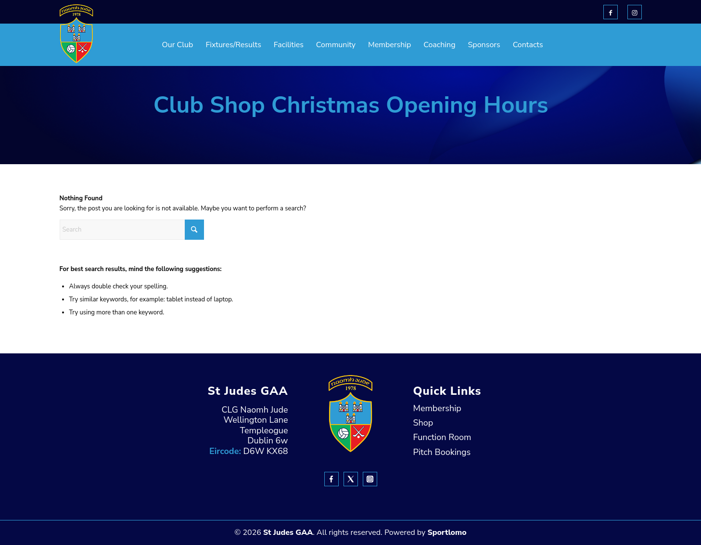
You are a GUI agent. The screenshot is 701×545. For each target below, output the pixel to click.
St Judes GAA (288, 532)
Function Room (442, 437)
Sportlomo (446, 532)
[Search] (132, 230)
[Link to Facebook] (610, 12)
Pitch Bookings (442, 452)
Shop (423, 422)
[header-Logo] (76, 33)
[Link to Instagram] (634, 12)
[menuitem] (154, 45)
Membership (437, 408)
